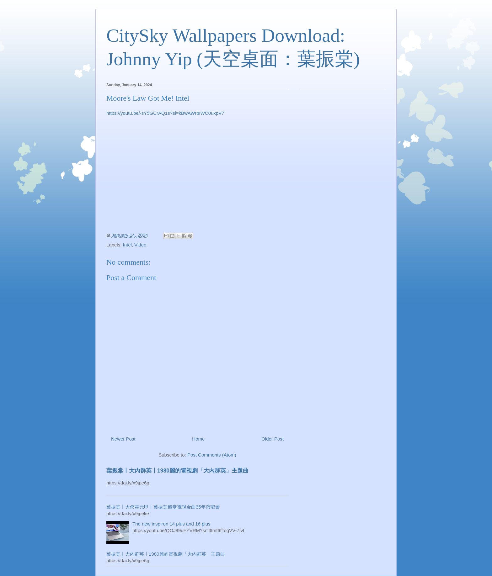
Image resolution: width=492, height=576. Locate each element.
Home (198, 438)
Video (140, 244)
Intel (127, 244)
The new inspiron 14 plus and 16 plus (171, 523)
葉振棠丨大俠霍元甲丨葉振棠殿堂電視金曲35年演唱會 (163, 507)
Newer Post (123, 438)
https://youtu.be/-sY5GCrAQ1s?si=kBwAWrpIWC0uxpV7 (165, 113)
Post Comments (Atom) (211, 454)
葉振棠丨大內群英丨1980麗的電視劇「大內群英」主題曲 (177, 471)
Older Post (272, 438)
